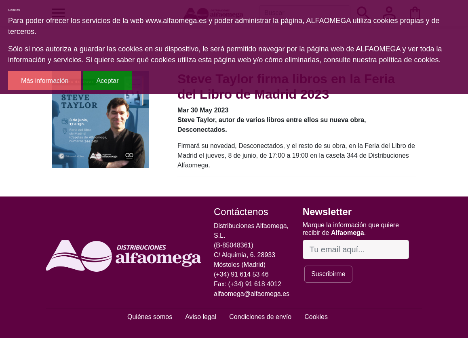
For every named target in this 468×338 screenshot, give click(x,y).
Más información (44, 80)
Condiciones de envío (260, 316)
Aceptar (107, 80)
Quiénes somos (149, 316)
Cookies (316, 316)
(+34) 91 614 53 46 (241, 274)
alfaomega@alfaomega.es (251, 293)
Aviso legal (200, 316)
